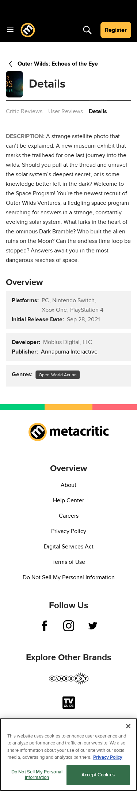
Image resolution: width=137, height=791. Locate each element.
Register (116, 30)
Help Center (68, 500)
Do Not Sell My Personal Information (69, 577)
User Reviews (65, 111)
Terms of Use (68, 562)
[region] (68, 754)
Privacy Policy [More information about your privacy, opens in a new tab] (107, 757)
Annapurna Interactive (69, 351)
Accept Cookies (98, 775)
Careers (69, 516)
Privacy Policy (68, 531)
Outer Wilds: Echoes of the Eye (52, 63)
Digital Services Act (69, 546)
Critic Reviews (24, 111)
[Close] (128, 726)
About (68, 485)
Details (98, 111)
